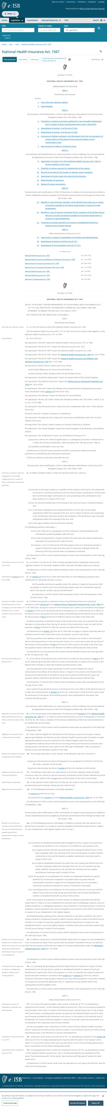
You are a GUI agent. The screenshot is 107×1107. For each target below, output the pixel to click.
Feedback (82, 2)
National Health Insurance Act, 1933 (37, 275)
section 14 (49, 391)
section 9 (62, 768)
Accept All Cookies (77, 1104)
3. (38, 121)
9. (38, 168)
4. (38, 128)
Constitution (32, 20)
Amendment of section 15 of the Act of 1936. (59, 132)
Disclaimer (71, 2)
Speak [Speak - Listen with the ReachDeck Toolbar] (9, 14)
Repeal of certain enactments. (53, 184)
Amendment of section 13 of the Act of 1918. (59, 128)
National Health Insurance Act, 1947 (36, 44)
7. (38, 146)
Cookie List (100, 1078)
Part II (43, 617)
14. (38, 202)
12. (38, 180)
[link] (6, 36)
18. (38, 241)
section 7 (31, 610)
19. (38, 245)
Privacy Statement (23, 1078)
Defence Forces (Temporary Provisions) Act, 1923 (42, 263)
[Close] (103, 1097)
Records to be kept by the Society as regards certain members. (67, 172)
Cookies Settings (10, 1104)
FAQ (66, 20)
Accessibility (38, 1078)
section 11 (49, 797)
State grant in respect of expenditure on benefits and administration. (69, 237)
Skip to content (58, 2)
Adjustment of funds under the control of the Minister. (63, 176)
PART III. (65, 150)
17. (38, 237)
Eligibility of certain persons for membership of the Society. (65, 168)
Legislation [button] (15, 20)
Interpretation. (47, 106)
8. (38, 161)
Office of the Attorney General (92, 8)
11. (38, 176)
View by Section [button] (9, 59)
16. (38, 222)
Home (4, 20)
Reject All (96, 1104)
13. (38, 184)
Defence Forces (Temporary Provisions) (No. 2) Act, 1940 (44, 267)
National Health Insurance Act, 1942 (37, 271)
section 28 (101, 1037)
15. (38, 212)
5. (38, 132)
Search (97, 20)
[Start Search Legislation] (98, 28)
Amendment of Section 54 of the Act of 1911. (59, 241)
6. (38, 136)
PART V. (65, 229)
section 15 (16, 577)
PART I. (65, 90)
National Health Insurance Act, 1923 (37, 255)
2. (38, 106)
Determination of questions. (52, 180)
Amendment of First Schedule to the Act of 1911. (61, 245)
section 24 (44, 604)
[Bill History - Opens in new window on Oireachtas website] (35, 59)
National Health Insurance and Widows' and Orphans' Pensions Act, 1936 (50, 259)
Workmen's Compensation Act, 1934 (37, 279)
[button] (101, 20)
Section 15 (36, 577)
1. (38, 102)
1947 (17, 44)
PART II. (65, 110)
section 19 (55, 692)
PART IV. (65, 188)
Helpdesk (92, 2)
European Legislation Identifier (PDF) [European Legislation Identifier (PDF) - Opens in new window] (60, 1078)
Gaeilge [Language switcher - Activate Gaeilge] (101, 2)
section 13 (47, 631)
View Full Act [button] (23, 59)
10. (38, 172)
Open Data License (85, 1078)
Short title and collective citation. (54, 102)
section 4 (82, 713)
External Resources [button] (50, 20)
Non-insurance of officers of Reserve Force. (59, 146)
